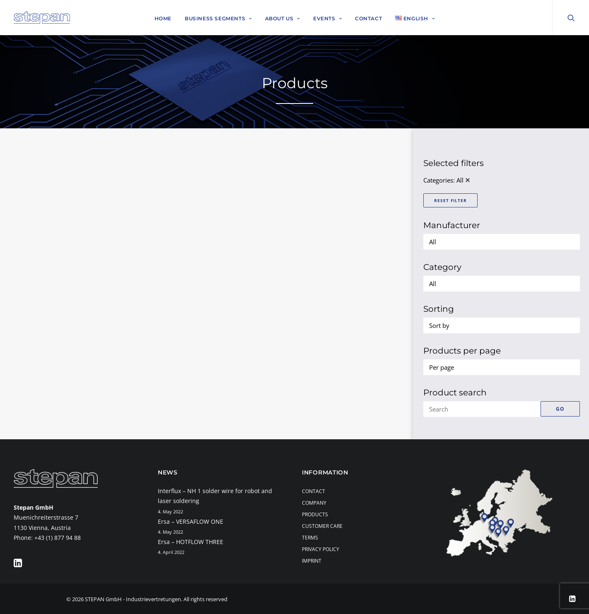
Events (327, 18)
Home (162, 18)
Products (315, 514)
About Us (282, 18)
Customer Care (322, 526)
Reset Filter (450, 200)
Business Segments (218, 18)
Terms (310, 537)
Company (314, 502)
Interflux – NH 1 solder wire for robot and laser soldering (215, 496)
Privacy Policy (320, 549)
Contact (368, 18)
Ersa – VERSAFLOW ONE (190, 521)
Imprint (311, 560)
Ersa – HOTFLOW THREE (190, 542)
